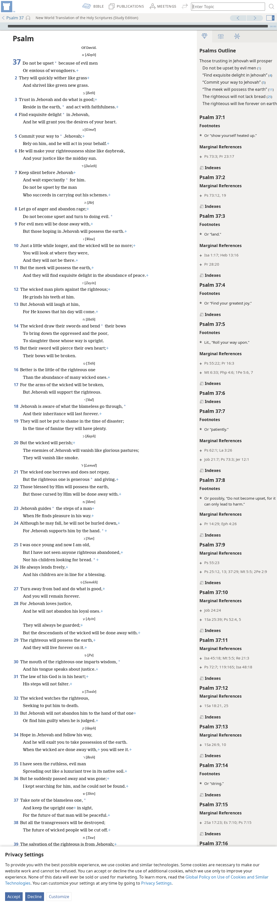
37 (16, 800)
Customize (59, 896)
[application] (138, 26)
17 (16, 384)
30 (16, 662)
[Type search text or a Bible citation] (226, 6)
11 (16, 267)
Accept (13, 896)
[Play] (3, 26)
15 (16, 348)
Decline (34, 896)
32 (16, 698)
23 (16, 508)
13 (16, 304)
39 (16, 844)
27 (16, 589)
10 (16, 245)
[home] (7, 6)
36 (16, 778)
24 (16, 523)
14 (16, 326)
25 (16, 545)
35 (16, 764)
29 (16, 640)
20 (16, 442)
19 (16, 421)
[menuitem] (7, 6)
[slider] (138, 26)
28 (16, 603)
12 (16, 289)
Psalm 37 (12, 18)
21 (16, 472)
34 (16, 735)
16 (16, 369)
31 (16, 676)
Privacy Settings (156, 883)
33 (16, 713)
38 (16, 822)
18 (16, 406)
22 (16, 487)
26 (16, 567)
